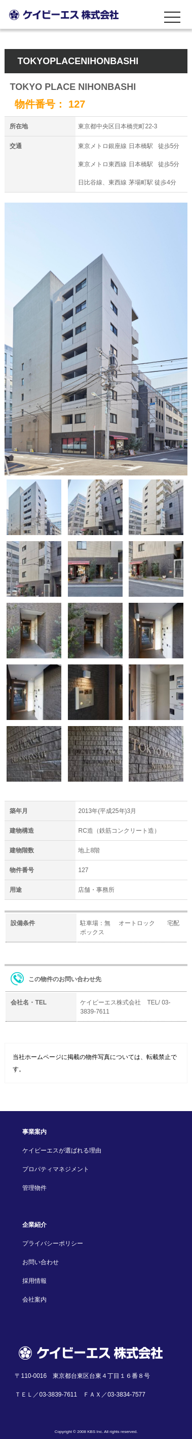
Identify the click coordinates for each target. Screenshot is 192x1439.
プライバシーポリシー (52, 1243)
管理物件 (34, 1187)
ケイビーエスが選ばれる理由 (61, 1150)
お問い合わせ (40, 1262)
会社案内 (34, 1299)
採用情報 (34, 1280)
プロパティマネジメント (55, 1169)
